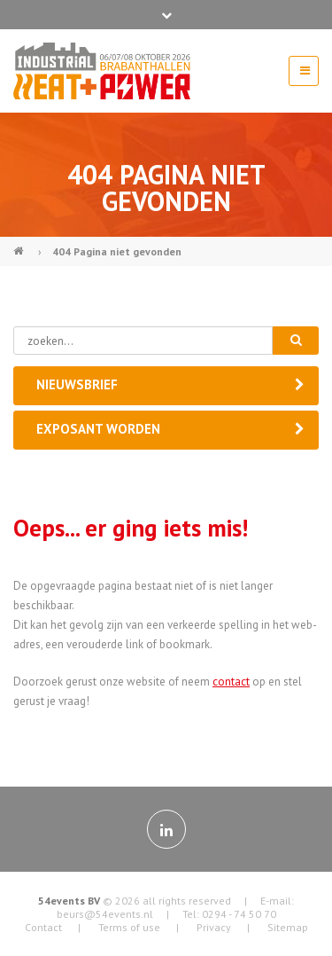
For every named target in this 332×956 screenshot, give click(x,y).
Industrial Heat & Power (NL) (20, 244)
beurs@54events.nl (105, 914)
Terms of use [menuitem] (129, 927)
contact (231, 681)
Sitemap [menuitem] (287, 927)
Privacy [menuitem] (214, 927)
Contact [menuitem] (43, 927)
